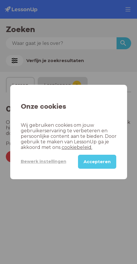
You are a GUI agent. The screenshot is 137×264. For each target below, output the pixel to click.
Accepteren (97, 161)
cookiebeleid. (77, 147)
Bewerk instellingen (43, 161)
